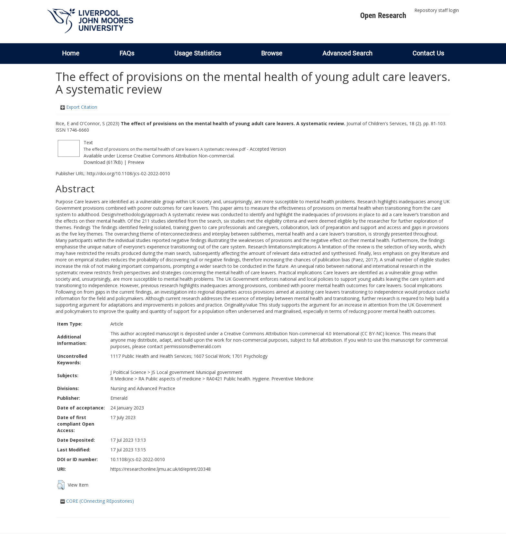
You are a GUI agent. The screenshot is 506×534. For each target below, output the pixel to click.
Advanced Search (347, 53)
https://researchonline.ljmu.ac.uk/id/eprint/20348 (160, 469)
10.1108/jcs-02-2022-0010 (137, 459)
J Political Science (128, 372)
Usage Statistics (197, 53)
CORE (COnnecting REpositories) (97, 501)
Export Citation (78, 107)
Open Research (383, 15)
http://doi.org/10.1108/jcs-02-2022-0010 (128, 173)
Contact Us (428, 53)
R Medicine (121, 379)
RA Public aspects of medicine (169, 379)
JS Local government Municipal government (196, 372)
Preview (136, 162)
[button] (61, 485)
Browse (271, 53)
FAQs (126, 53)
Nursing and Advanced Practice (142, 388)
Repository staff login (436, 10)
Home (70, 53)
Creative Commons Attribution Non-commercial (184, 156)
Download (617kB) (103, 162)
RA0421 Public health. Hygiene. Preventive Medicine (259, 379)
